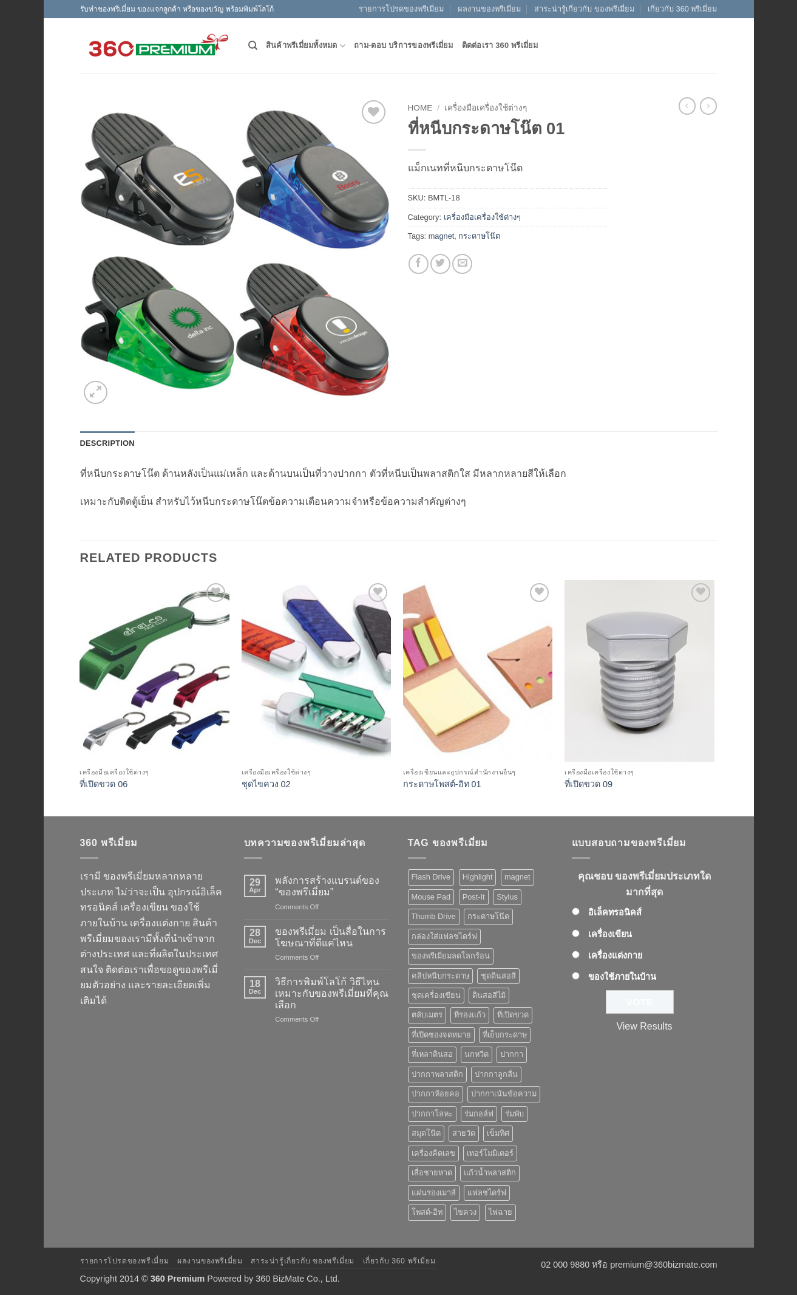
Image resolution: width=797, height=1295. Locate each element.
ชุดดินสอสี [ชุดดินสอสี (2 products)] (498, 975)
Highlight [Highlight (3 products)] (478, 876)
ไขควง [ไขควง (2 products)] (465, 1212)
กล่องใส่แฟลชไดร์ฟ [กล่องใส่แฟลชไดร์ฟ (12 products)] (444, 936)
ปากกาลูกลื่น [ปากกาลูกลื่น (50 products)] (496, 1074)
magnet (442, 236)
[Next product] (687, 105)
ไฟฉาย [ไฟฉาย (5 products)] (500, 1212)
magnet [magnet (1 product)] (517, 876)
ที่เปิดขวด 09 (588, 784)
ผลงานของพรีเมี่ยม (489, 8)
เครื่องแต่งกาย (615, 955)
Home (420, 107)
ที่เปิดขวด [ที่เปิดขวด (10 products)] (513, 1014)
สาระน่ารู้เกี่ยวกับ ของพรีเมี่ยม (584, 8)
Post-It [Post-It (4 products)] (474, 896)
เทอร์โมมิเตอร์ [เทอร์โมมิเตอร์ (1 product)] (490, 1153)
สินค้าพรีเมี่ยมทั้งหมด (305, 46)
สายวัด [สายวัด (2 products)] (463, 1133)
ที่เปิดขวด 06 (103, 784)
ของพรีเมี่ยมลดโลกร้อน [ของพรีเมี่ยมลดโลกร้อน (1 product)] (451, 955)
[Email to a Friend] (462, 264)
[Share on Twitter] (440, 264)
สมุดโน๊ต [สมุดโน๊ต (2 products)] (426, 1133)
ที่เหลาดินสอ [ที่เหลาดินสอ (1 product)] (432, 1054)
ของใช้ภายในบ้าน (622, 977)
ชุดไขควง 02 (266, 784)
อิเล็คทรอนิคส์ (615, 912)
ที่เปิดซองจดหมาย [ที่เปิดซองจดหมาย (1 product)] (441, 1034)
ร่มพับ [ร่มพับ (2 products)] (514, 1113)
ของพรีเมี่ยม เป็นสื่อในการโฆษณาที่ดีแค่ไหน (330, 937)
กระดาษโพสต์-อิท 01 (442, 784)
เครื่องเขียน (610, 934)
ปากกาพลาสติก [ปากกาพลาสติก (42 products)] (437, 1074)
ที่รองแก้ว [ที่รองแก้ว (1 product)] (470, 1014)
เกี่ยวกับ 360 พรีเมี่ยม (682, 8)
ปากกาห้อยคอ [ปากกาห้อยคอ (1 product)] (436, 1093)
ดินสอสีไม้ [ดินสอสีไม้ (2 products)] (489, 995)
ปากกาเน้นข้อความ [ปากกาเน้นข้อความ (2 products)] (504, 1093)
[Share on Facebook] (419, 264)
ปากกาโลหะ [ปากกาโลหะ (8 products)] (432, 1113)
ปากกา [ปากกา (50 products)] (511, 1054)
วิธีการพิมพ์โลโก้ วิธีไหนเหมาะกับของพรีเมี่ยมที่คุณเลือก (331, 993)
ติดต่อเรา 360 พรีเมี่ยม (500, 45)
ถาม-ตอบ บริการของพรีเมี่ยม (403, 45)
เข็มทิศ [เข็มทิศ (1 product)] (498, 1133)
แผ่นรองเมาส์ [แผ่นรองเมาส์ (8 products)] (434, 1192)
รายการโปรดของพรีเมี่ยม (401, 8)
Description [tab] (107, 443)
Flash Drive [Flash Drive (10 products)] (431, 876)
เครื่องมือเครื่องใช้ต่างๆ (485, 107)
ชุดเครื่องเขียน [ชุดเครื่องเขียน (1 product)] (436, 995)
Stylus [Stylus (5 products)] (507, 896)
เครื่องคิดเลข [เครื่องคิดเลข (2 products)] (433, 1153)
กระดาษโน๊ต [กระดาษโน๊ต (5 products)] (488, 916)
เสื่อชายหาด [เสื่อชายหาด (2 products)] (432, 1172)
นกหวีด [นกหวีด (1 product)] (476, 1054)
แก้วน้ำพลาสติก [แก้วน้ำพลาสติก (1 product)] (490, 1172)
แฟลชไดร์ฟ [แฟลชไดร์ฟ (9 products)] (486, 1192)
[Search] (252, 45)
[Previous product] (708, 105)
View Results (644, 1026)
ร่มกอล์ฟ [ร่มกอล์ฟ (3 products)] (478, 1113)
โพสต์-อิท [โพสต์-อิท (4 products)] (427, 1212)
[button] (95, 393)
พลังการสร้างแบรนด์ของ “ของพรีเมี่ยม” (327, 886)
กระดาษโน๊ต (479, 236)
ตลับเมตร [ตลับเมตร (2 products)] (427, 1014)
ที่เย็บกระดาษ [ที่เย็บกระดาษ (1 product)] (505, 1034)
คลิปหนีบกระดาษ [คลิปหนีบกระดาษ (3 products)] (440, 975)
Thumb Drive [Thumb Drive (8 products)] (434, 916)
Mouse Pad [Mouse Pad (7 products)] (431, 896)
